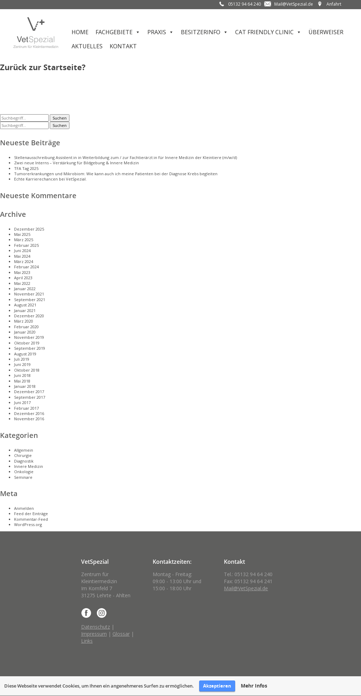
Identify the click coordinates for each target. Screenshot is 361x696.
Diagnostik (23, 461)
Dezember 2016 (29, 413)
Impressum (94, 633)
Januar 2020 (25, 332)
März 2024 (23, 261)
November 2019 (29, 337)
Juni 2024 (22, 250)
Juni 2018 (22, 375)
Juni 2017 (22, 402)
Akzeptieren (217, 686)
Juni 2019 (22, 364)
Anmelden (24, 508)
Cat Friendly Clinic (264, 32)
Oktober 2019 (26, 343)
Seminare (23, 477)
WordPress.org (28, 524)
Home (80, 32)
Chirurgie (23, 455)
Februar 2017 (26, 408)
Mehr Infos (254, 685)
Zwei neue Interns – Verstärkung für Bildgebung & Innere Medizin (76, 162)
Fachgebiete (114, 32)
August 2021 (25, 304)
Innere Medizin (28, 466)
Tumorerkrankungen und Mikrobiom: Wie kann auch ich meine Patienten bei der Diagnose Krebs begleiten (116, 173)
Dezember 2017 (29, 391)
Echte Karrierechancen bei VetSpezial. (50, 179)
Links (87, 640)
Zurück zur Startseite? (43, 67)
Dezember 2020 (29, 315)
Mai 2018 (22, 381)
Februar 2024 (26, 266)
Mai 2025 (22, 234)
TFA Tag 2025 (26, 168)
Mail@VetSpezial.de (293, 4)
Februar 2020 (26, 326)
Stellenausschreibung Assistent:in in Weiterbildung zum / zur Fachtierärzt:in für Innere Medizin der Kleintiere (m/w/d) (125, 157)
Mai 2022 (22, 283)
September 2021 (29, 299)
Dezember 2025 (29, 229)
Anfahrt (333, 4)
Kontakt (123, 46)
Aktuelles (87, 46)
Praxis (157, 32)
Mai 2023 (22, 272)
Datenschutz (95, 626)
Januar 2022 (25, 288)
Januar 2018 (25, 386)
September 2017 (29, 397)
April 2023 (23, 277)
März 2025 (23, 239)
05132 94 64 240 (244, 4)
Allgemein (23, 450)
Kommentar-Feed (31, 519)
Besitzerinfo (201, 32)
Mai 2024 (22, 256)
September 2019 (29, 348)
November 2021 (29, 294)
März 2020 (23, 321)
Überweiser (326, 32)
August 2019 (25, 353)
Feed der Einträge (31, 513)
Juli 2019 (21, 359)
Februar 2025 (26, 245)
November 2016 (29, 418)
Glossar (121, 633)
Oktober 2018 (26, 370)
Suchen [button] (60, 118)
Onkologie (23, 471)
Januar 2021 (25, 310)
